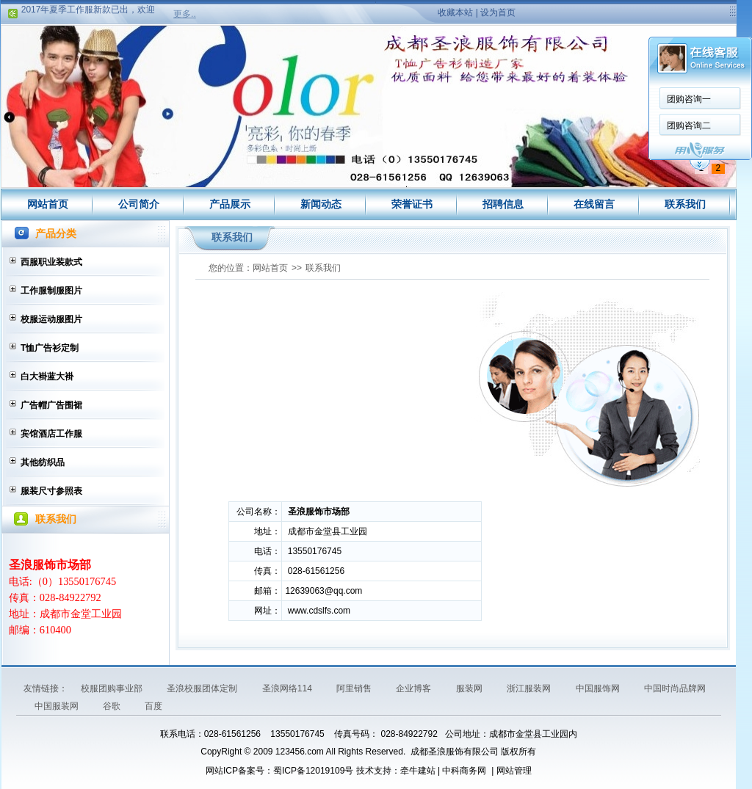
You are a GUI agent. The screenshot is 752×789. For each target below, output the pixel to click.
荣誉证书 (412, 204)
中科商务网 (464, 771)
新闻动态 (320, 204)
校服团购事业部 (113, 688)
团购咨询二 (689, 125)
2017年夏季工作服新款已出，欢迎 (88, 11)
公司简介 (138, 204)
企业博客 (414, 688)
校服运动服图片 (51, 319)
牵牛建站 (417, 771)
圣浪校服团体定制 (203, 688)
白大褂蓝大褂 (47, 376)
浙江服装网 (530, 688)
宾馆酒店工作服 (51, 434)
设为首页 (498, 12)
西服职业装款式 (51, 262)
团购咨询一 (689, 99)
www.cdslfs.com (319, 611)
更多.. (184, 14)
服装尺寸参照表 (51, 491)
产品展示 (229, 204)
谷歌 (113, 706)
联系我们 (685, 204)
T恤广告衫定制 (50, 348)
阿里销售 (355, 688)
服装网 (470, 688)
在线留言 (594, 204)
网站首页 (47, 204)
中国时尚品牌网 (675, 688)
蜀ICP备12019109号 (313, 771)
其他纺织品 (43, 462)
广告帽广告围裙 (51, 405)
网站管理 (514, 771)
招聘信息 (503, 204)
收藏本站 (455, 12)
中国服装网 (58, 706)
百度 (153, 706)
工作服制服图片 (51, 291)
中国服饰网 (599, 688)
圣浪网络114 (288, 688)
